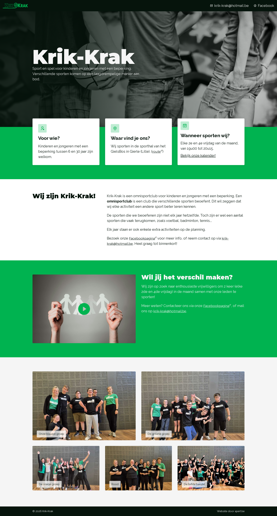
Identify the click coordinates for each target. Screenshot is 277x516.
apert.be (239, 511)
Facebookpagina (142, 240)
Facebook (263, 6)
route (156, 151)
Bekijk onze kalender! (200, 158)
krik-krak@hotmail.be (229, 6)
